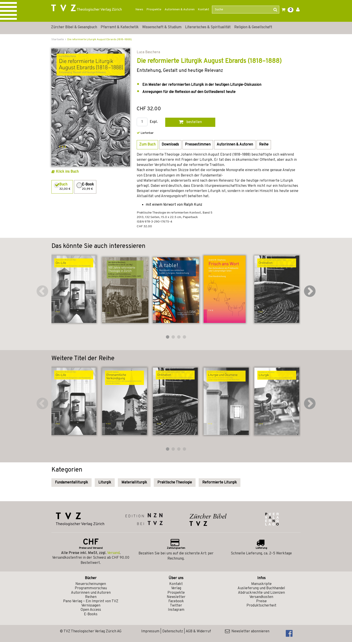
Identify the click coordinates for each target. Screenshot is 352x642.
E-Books (90, 614)
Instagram (176, 610)
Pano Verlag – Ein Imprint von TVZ (90, 601)
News (139, 9)
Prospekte (153, 9)
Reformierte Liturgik (219, 482)
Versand (113, 553)
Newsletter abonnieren (247, 631)
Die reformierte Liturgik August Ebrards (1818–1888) (99, 39)
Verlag (176, 588)
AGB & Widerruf (198, 631)
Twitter (176, 605)
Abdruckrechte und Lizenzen (261, 593)
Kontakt (203, 9)
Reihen (91, 597)
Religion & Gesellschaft (253, 27)
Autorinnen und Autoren (91, 593)
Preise (261, 601)
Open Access (91, 610)
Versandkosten (261, 597)
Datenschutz (172, 631)
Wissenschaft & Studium (161, 27)
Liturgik (104, 482)
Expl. (154, 122)
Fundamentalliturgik (71, 482)
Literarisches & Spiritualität (208, 27)
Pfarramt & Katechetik (120, 27)
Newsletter (176, 597)
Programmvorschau (91, 588)
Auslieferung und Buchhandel (261, 588)
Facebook (176, 601)
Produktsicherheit (261, 605)
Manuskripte (261, 584)
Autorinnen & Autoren (180, 9)
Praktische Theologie (174, 482)
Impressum (150, 631)
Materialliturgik (134, 482)
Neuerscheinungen (90, 584)
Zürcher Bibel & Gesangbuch (74, 27)
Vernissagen (90, 605)
